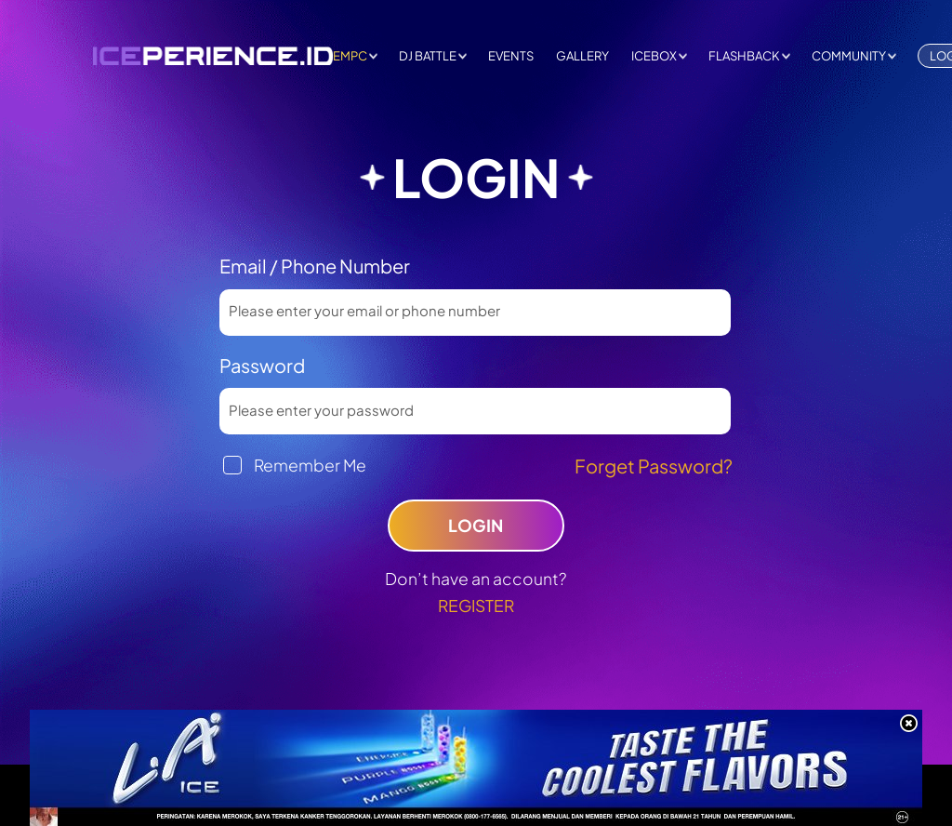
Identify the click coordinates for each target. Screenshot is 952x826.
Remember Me (310, 465)
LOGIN (475, 525)
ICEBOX (654, 55)
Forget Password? (654, 465)
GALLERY (582, 55)
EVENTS (511, 55)
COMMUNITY (849, 55)
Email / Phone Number (314, 266)
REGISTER (476, 605)
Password (262, 365)
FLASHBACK (744, 55)
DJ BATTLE (427, 55)
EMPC (350, 55)
